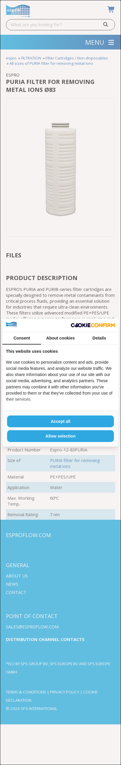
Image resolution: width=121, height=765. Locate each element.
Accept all (60, 421)
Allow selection (61, 436)
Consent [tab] (22, 338)
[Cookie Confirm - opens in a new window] (93, 325)
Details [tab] (99, 338)
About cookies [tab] (60, 338)
